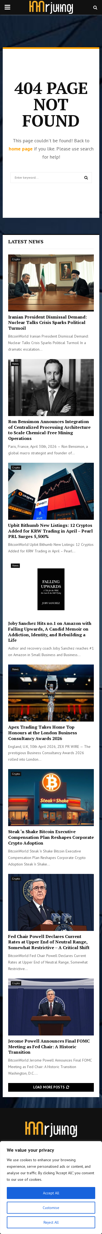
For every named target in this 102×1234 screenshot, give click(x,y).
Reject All (51, 1222)
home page (21, 149)
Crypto (16, 259)
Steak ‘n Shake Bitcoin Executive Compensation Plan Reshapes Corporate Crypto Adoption (51, 837)
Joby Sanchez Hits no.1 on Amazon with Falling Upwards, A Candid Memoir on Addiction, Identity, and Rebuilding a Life (49, 631)
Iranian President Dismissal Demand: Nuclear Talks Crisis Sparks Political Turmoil (47, 322)
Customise (51, 1207)
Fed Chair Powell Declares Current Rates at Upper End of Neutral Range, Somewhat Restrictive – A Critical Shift (48, 942)
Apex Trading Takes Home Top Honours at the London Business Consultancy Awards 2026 (42, 732)
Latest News (26, 241)
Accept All (51, 1193)
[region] (51, 1187)
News (15, 364)
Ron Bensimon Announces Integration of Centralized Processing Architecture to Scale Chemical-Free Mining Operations (49, 429)
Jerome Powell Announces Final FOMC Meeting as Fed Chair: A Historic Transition (49, 1046)
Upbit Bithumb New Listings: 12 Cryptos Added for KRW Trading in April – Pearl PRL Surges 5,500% (50, 531)
